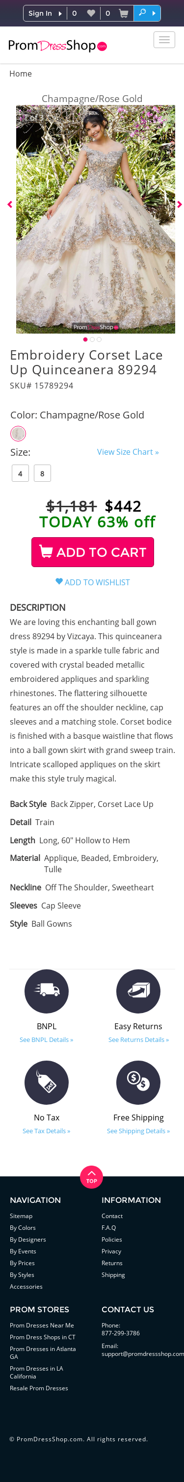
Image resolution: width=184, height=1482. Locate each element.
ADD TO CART (93, 552)
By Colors (23, 1227)
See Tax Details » (46, 1130)
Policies (112, 1239)
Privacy (111, 1251)
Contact (112, 1216)
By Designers (28, 1239)
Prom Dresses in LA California (36, 1372)
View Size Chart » (128, 451)
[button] (147, 12)
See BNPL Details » (46, 1039)
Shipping (113, 1275)
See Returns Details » (138, 1039)
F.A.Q (109, 1227)
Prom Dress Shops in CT (43, 1337)
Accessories (26, 1286)
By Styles (22, 1275)
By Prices (22, 1263)
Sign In (40, 13)
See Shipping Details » (138, 1130)
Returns (112, 1263)
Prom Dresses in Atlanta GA (43, 1353)
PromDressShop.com (50, 1439)
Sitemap (21, 1216)
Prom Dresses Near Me (42, 1325)
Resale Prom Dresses (39, 1388)
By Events (23, 1251)
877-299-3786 (121, 1333)
